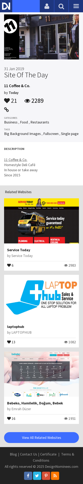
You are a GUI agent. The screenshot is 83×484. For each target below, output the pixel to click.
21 (10, 99)
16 (11, 418)
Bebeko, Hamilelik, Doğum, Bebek (35, 403)
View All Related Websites (41, 437)
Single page (70, 133)
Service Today (18, 250)
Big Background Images (22, 133)
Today (14, 92)
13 (11, 342)
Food (24, 122)
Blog (13, 454)
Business (11, 122)
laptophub (15, 326)
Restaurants (39, 122)
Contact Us (28, 454)
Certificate (48, 454)
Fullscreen (51, 133)
